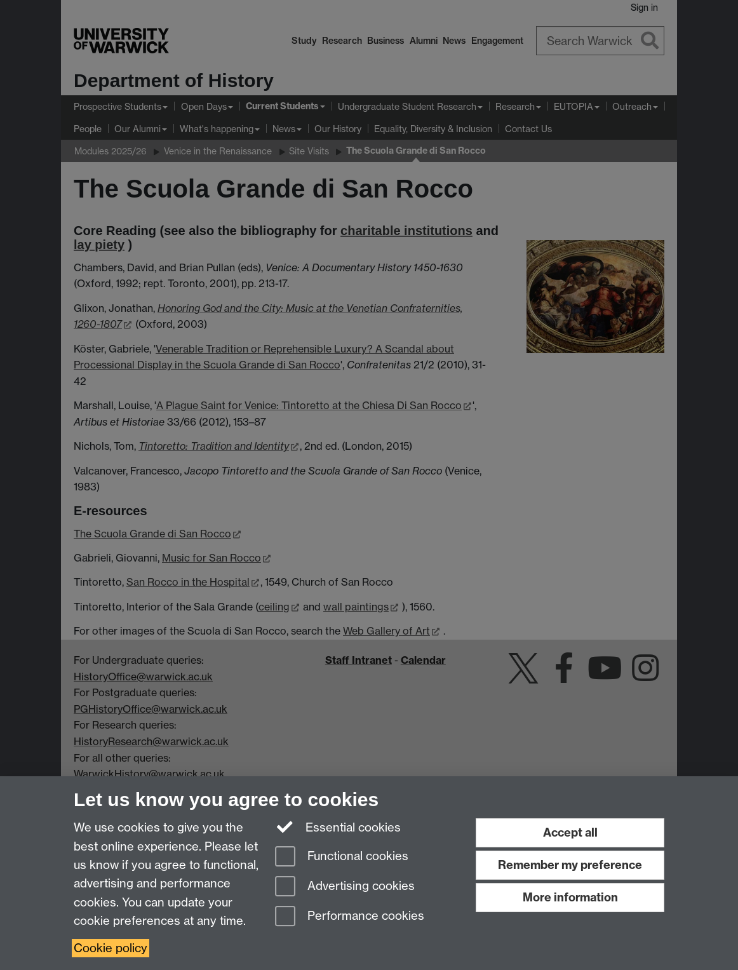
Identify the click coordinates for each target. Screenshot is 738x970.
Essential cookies (338, 826)
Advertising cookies (345, 887)
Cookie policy (110, 948)
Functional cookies (341, 857)
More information (570, 897)
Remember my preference (570, 865)
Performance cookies (349, 917)
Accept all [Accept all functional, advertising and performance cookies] (570, 832)
